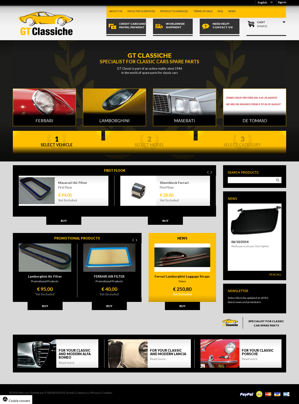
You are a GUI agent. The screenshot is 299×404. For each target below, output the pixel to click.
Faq (220, 11)
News (232, 11)
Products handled (174, 11)
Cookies (107, 392)
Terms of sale (203, 11)
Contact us (82, 392)
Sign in (282, 2)
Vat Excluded (67, 200)
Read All (275, 274)
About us (115, 11)
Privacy (95, 392)
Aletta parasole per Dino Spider (250, 246)
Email (70, 392)
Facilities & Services (141, 11)
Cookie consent (16, 401)
